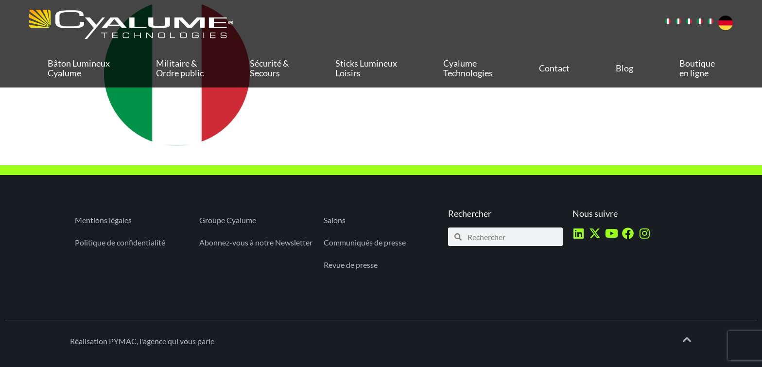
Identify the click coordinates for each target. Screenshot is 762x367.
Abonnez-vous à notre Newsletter (255, 242)
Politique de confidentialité (120, 242)
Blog (624, 68)
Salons (335, 220)
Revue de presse (351, 264)
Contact (554, 68)
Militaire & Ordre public (180, 68)
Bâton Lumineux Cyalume (79, 68)
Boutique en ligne (697, 68)
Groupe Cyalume (227, 220)
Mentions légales (103, 220)
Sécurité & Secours (269, 68)
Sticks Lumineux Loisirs (366, 68)
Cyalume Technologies (468, 68)
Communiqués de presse (365, 242)
